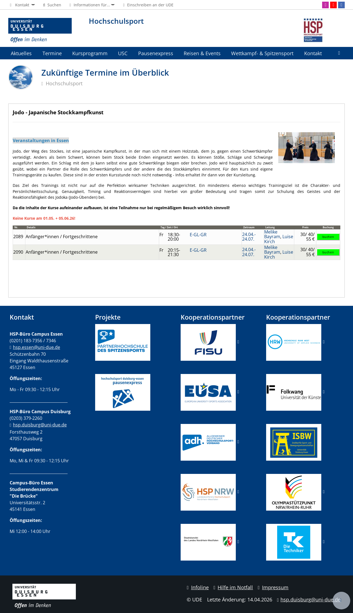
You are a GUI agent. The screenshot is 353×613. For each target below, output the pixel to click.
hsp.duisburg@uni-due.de (40, 425)
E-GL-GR (198, 235)
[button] (21, 5)
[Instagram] (325, 5)
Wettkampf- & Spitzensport (262, 53)
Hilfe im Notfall (233, 587)
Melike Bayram (272, 234)
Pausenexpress (155, 53)
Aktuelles (21, 53)
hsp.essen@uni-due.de (36, 347)
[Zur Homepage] (40, 30)
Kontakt (313, 53)
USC (122, 53)
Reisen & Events (202, 53)
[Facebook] (341, 5)
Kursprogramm (90, 53)
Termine (52, 53)
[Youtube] (333, 5)
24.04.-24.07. (249, 236)
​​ (208, 442)
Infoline (197, 587)
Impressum (273, 587)
